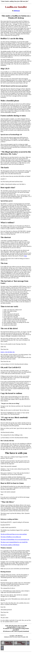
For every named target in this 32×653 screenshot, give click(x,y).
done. (25, 256)
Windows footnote (6, 548)
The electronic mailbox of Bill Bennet (10, 544)
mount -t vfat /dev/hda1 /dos (8, 352)
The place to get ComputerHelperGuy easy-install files (14, 542)
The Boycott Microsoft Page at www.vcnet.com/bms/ (14, 534)
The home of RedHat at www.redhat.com (11, 536)
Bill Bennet (17, 10)
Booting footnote (6, 571)
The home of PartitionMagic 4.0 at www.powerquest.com (15, 539)
